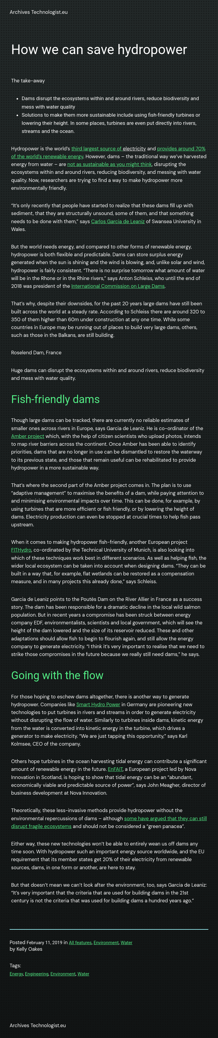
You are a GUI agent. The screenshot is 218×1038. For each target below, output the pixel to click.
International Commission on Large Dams (118, 286)
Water (126, 942)
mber (20, 436)
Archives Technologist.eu (39, 12)
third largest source (94, 149)
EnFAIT (115, 769)
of (120, 149)
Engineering (36, 974)
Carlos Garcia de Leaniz (118, 221)
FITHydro (21, 550)
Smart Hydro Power (98, 704)
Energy (16, 974)
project (35, 436)
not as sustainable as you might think (109, 164)
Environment (106, 942)
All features (80, 942)
